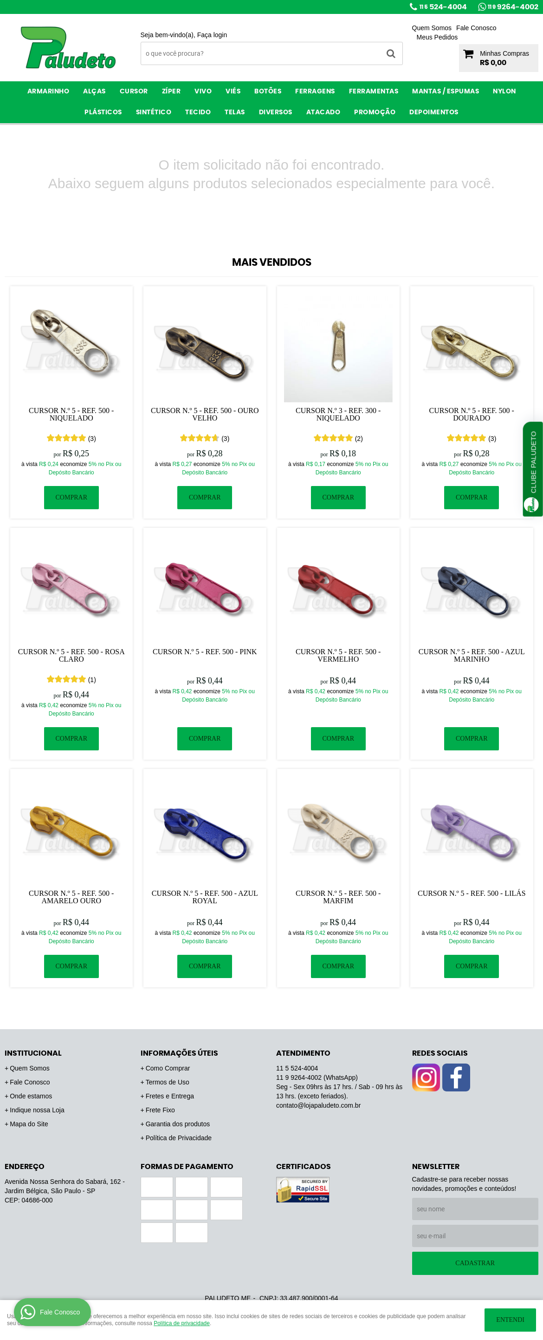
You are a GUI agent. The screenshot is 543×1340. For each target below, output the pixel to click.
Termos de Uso (167, 1082)
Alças (94, 91)
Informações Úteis (179, 1053)
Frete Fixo (160, 1110)
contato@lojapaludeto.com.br (318, 1105)
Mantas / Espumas (445, 91)
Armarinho (48, 91)
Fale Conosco (476, 28)
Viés (233, 91)
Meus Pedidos (437, 37)
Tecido (198, 112)
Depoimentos (434, 112)
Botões (267, 91)
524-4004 (443, 7)
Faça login (212, 35)
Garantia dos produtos (178, 1124)
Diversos (275, 112)
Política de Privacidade (179, 1138)
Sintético (154, 112)
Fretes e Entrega (170, 1096)
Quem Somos (432, 28)
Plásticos (103, 112)
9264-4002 (513, 7)
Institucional (33, 1053)
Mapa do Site (29, 1124)
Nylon (504, 91)
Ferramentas (374, 91)
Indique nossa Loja (37, 1110)
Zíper (171, 91)
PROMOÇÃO (374, 112)
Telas (235, 112)
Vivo (203, 91)
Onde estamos (31, 1096)
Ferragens (315, 91)
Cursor (134, 91)
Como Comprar (168, 1068)
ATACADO (323, 112)
